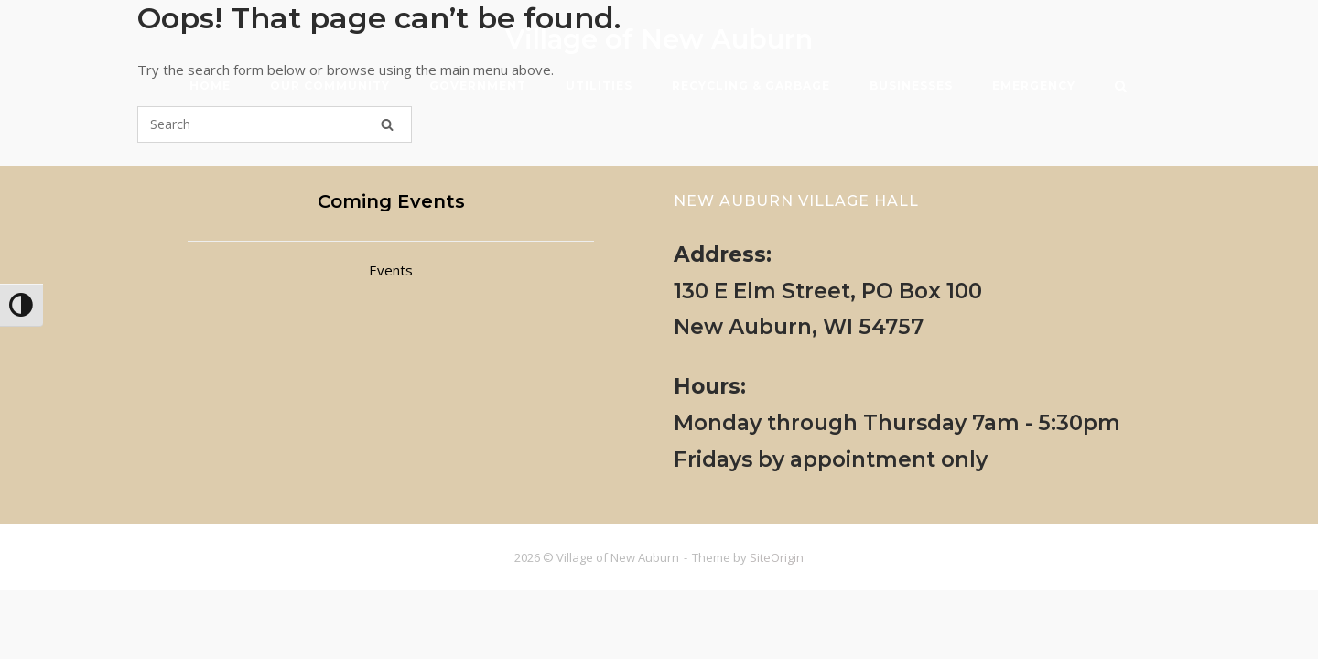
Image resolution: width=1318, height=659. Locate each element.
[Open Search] (1121, 88)
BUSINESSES (911, 85)
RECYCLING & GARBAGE (751, 85)
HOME (210, 85)
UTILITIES (599, 85)
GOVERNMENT (477, 85)
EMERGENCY (1033, 85)
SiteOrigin (777, 557)
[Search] (387, 124)
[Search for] (274, 124)
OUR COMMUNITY (330, 85)
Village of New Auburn (659, 39)
